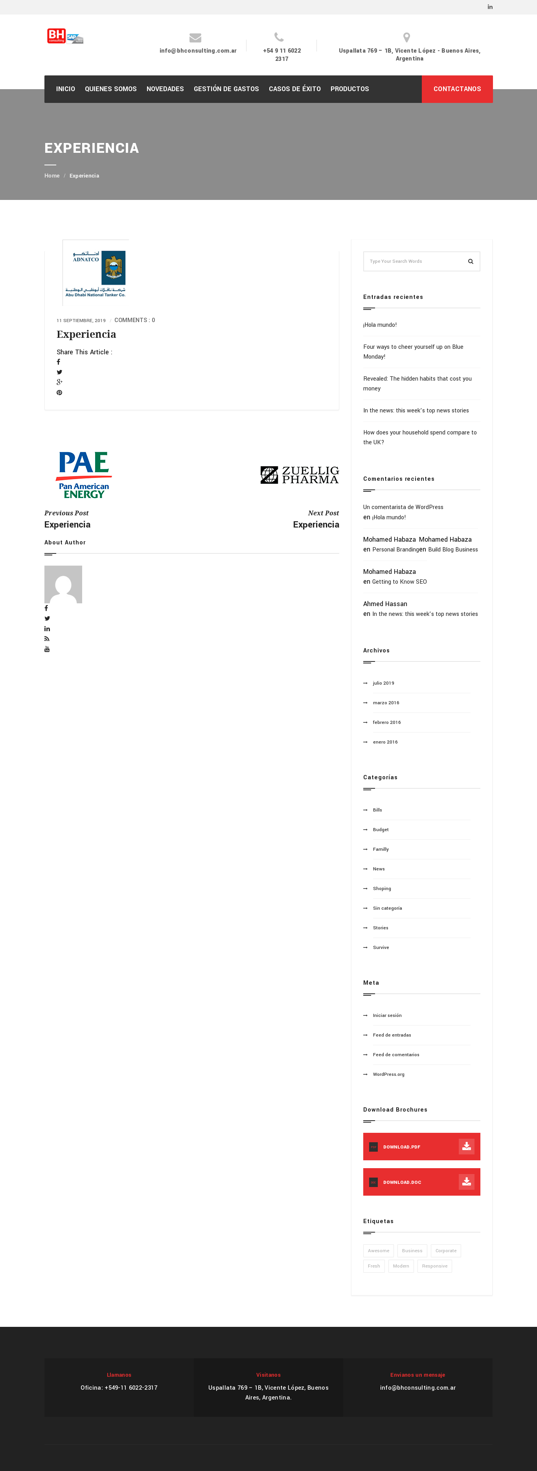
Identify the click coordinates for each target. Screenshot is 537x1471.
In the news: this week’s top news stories (416, 411)
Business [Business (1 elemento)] (412, 1251)
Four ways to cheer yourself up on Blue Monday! (413, 352)
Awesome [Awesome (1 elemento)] (378, 1251)
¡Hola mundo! (380, 325)
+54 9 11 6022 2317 (282, 55)
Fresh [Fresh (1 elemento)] (374, 1266)
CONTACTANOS (457, 88)
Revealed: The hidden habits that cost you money (417, 384)
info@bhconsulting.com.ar (198, 51)
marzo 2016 (386, 703)
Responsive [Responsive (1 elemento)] (434, 1266)
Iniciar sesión (387, 1015)
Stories (380, 928)
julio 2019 (383, 683)
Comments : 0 (134, 320)
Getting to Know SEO (399, 582)
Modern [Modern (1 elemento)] (401, 1266)
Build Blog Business (453, 550)
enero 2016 (385, 742)
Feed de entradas (392, 1035)
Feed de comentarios (396, 1054)
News (379, 869)
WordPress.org (389, 1074)
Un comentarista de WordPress (403, 507)
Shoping (382, 888)
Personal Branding (395, 550)
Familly (381, 849)
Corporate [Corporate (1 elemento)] (446, 1251)
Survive (381, 947)
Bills (377, 810)
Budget (381, 829)
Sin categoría (387, 908)
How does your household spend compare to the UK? (420, 438)
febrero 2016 (387, 722)
